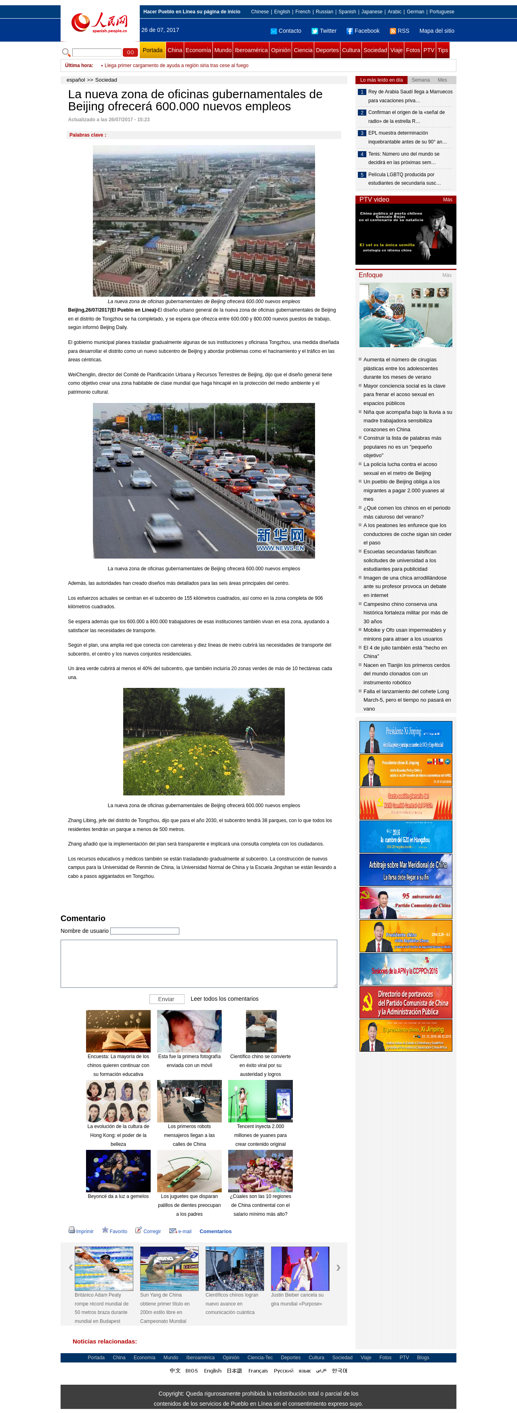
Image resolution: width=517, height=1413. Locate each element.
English (282, 12)
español (76, 80)
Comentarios (215, 1231)
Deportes (327, 50)
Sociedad (375, 50)
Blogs (423, 1357)
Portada (152, 50)
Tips (443, 50)
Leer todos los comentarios (224, 998)
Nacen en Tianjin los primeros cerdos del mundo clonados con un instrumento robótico (407, 673)
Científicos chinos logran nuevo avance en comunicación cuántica (232, 1303)
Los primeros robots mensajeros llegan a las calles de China (189, 1135)
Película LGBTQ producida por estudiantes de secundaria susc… (404, 179)
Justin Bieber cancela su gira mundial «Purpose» (297, 1299)
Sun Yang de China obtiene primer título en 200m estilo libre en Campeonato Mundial (165, 1308)
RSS (400, 30)
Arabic (394, 12)
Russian (324, 12)
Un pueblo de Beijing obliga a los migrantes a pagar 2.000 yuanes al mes (404, 490)
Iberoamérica (251, 50)
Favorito (114, 1231)
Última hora (78, 65)
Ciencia (303, 50)
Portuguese (442, 12)
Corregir (148, 1231)
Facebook (363, 30)
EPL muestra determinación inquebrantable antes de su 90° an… (407, 137)
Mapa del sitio (437, 30)
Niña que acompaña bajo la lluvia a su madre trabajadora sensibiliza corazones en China (408, 420)
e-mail (180, 1231)
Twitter (323, 30)
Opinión (280, 50)
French (302, 12)
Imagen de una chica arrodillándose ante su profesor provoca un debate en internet (405, 586)
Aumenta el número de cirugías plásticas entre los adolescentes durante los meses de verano (401, 368)
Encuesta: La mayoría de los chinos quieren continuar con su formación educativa (118, 1065)
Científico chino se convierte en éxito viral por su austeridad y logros (260, 1065)
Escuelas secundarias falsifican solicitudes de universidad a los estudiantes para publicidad (400, 560)
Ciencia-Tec (260, 1357)
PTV (428, 50)
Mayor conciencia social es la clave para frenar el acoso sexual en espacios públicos (405, 394)
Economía (198, 50)
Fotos (413, 50)
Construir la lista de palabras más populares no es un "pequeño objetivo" (402, 446)
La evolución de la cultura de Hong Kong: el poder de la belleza (118, 1135)
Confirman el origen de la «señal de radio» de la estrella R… (406, 117)
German (415, 12)
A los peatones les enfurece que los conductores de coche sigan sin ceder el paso (408, 534)
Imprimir (81, 1231)
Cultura (351, 50)
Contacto (286, 30)
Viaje (396, 50)
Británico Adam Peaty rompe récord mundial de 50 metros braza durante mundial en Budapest (101, 1308)
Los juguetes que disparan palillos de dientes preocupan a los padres (189, 1205)
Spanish (347, 12)
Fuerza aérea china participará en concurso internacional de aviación (179, 65)
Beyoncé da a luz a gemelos (118, 1196)
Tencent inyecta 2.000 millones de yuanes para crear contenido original (260, 1135)
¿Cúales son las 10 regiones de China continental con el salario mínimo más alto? (260, 1205)
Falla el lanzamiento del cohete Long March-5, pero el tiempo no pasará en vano (407, 700)
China (175, 50)
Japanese (371, 12)
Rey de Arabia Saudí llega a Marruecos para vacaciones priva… (410, 96)
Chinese (260, 12)
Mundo (223, 50)
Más (447, 199)
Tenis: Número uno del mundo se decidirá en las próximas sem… (403, 158)
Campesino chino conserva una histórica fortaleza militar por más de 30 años (406, 612)
